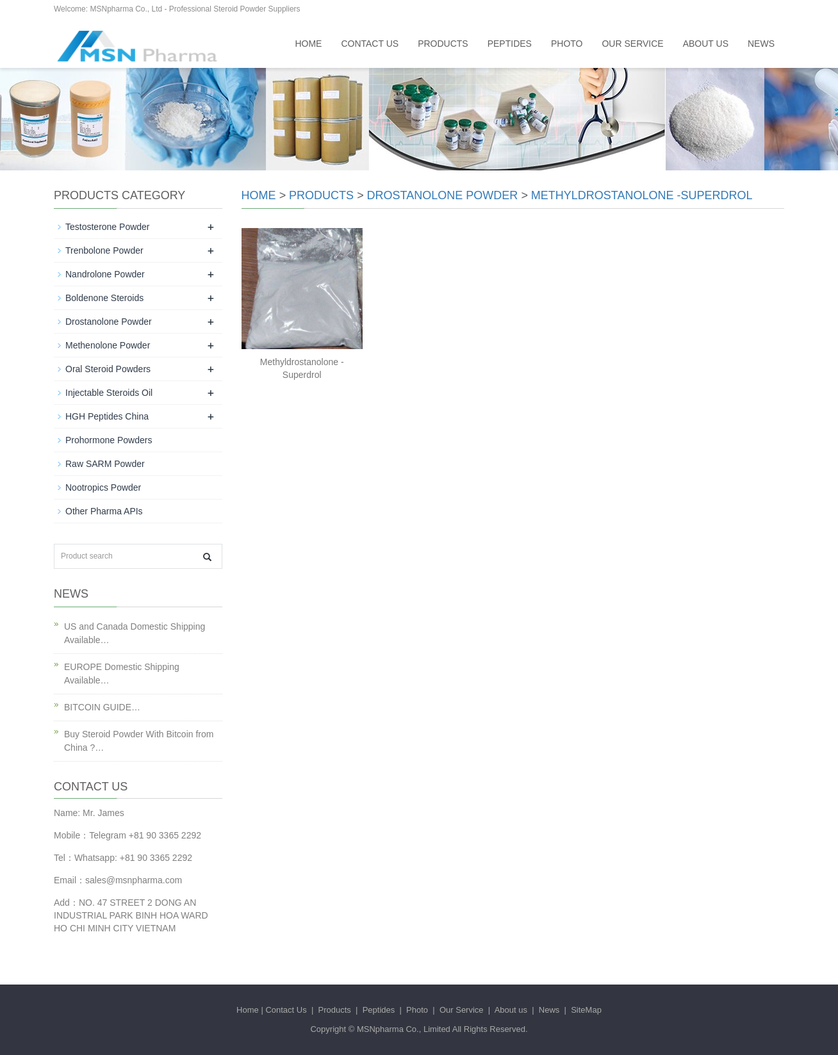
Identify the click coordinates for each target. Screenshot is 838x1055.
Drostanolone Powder (442, 195)
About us (705, 43)
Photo (567, 43)
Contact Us (369, 43)
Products (443, 43)
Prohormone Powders (108, 440)
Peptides (510, 43)
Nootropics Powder (103, 487)
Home (308, 43)
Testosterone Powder (107, 227)
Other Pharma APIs (104, 511)
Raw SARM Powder (105, 464)
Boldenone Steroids (104, 298)
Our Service (632, 43)
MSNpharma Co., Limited (403, 1029)
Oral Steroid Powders (108, 369)
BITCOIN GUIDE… (102, 707)
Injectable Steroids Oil (108, 393)
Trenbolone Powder (104, 250)
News (761, 43)
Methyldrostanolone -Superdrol (642, 195)
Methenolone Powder (107, 345)
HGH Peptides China (107, 416)
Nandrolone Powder (105, 274)
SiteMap (586, 1010)
